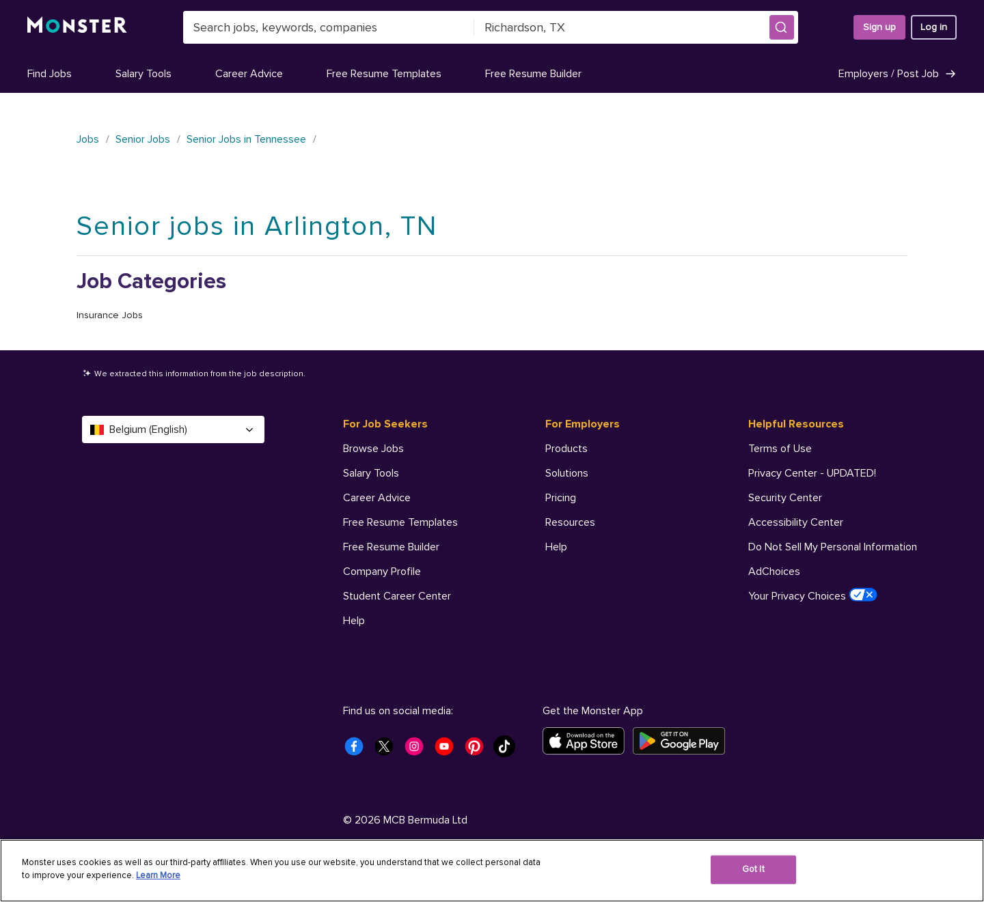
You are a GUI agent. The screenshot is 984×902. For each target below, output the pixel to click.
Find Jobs (49, 74)
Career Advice (249, 74)
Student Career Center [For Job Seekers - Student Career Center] (397, 596)
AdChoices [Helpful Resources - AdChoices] (774, 571)
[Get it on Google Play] (683, 741)
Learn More (158, 875)
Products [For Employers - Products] (566, 448)
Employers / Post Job (897, 74)
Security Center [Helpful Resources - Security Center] (785, 498)
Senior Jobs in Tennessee (246, 139)
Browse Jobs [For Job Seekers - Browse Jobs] (373, 448)
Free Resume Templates (384, 74)
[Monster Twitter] (388, 750)
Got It (753, 869)
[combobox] (328, 27)
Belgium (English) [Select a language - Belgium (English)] (173, 429)
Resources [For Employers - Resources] (570, 522)
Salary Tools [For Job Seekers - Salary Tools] (371, 473)
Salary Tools (143, 74)
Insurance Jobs (110, 315)
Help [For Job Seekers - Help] (354, 621)
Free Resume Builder (533, 74)
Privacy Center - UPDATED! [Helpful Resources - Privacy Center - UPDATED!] (812, 473)
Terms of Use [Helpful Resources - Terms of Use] (780, 448)
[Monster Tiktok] (508, 750)
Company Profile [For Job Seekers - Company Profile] (382, 571)
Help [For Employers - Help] (556, 547)
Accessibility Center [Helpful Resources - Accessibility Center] (795, 522)
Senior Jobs (142, 139)
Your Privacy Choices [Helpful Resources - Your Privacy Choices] (812, 595)
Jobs (88, 139)
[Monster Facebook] (358, 750)
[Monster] (77, 27)
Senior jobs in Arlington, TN (257, 226)
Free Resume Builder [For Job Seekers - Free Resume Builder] (391, 547)
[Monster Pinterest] (478, 750)
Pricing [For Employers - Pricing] (560, 498)
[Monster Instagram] (418, 750)
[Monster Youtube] (448, 750)
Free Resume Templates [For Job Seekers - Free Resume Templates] (400, 522)
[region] (492, 870)
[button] (781, 27)
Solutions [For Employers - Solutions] (566, 473)
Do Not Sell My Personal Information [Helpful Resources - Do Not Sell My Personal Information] (832, 547)
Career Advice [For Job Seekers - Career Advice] (377, 498)
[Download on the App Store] (588, 741)
